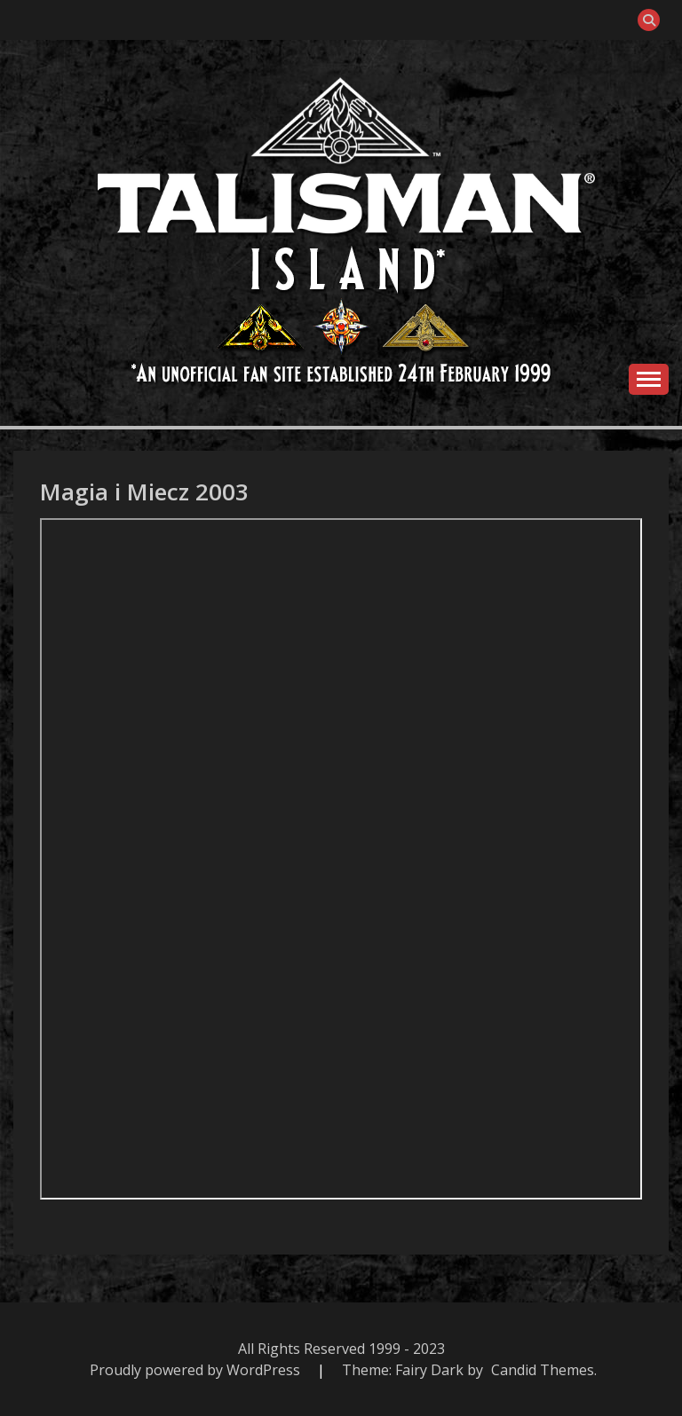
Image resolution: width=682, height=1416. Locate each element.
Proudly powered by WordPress (197, 1370)
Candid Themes (542, 1370)
